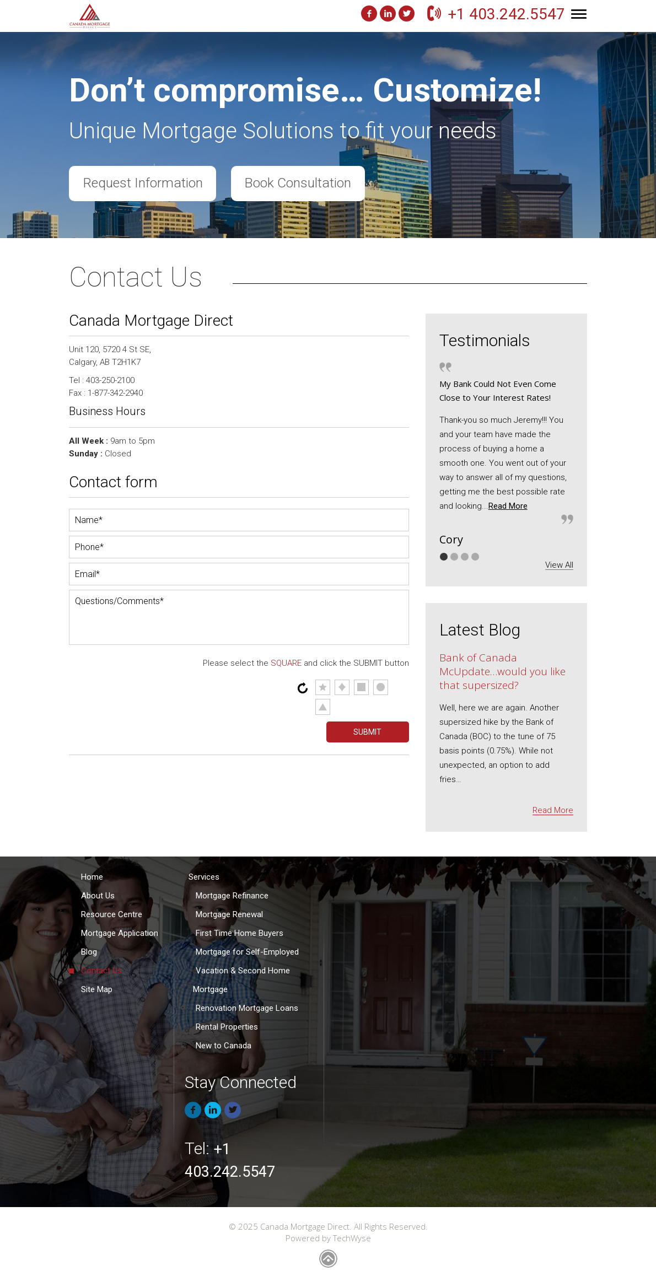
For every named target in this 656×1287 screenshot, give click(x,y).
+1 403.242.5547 (506, 14)
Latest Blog (479, 629)
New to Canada (223, 1046)
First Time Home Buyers (239, 933)
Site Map (96, 989)
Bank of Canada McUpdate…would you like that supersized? (502, 671)
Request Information (144, 184)
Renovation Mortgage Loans (247, 1008)
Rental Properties (227, 1027)
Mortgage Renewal (229, 914)
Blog (89, 952)
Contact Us (101, 971)
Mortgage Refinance (232, 896)
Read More (508, 506)
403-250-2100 (110, 380)
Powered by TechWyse (328, 1237)
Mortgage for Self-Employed (247, 952)
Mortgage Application (119, 933)
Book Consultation (301, 184)
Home (92, 877)
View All (559, 565)
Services (204, 877)
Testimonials (484, 340)
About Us (98, 896)
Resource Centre (111, 914)
